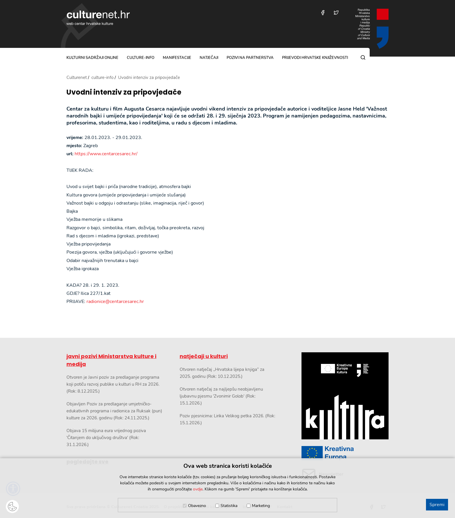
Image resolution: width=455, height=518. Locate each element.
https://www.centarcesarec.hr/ (106, 154)
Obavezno (197, 505)
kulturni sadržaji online (92, 57)
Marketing (261, 505)
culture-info (140, 57)
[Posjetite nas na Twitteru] (336, 12)
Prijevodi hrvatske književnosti (315, 57)
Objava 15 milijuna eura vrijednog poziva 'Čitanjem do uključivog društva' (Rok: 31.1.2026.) (106, 437)
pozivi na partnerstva (250, 57)
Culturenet (76, 77)
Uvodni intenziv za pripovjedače (123, 92)
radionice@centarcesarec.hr (115, 301)
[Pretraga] (363, 57)
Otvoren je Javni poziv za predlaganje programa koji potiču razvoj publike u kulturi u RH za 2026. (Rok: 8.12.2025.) (112, 384)
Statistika (229, 505)
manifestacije (177, 57)
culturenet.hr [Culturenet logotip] (98, 18)
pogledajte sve (87, 461)
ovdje (198, 489)
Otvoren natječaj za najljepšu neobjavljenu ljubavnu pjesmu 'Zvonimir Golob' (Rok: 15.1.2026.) (221, 396)
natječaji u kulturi (204, 356)
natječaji (209, 57)
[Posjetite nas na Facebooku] (322, 12)
